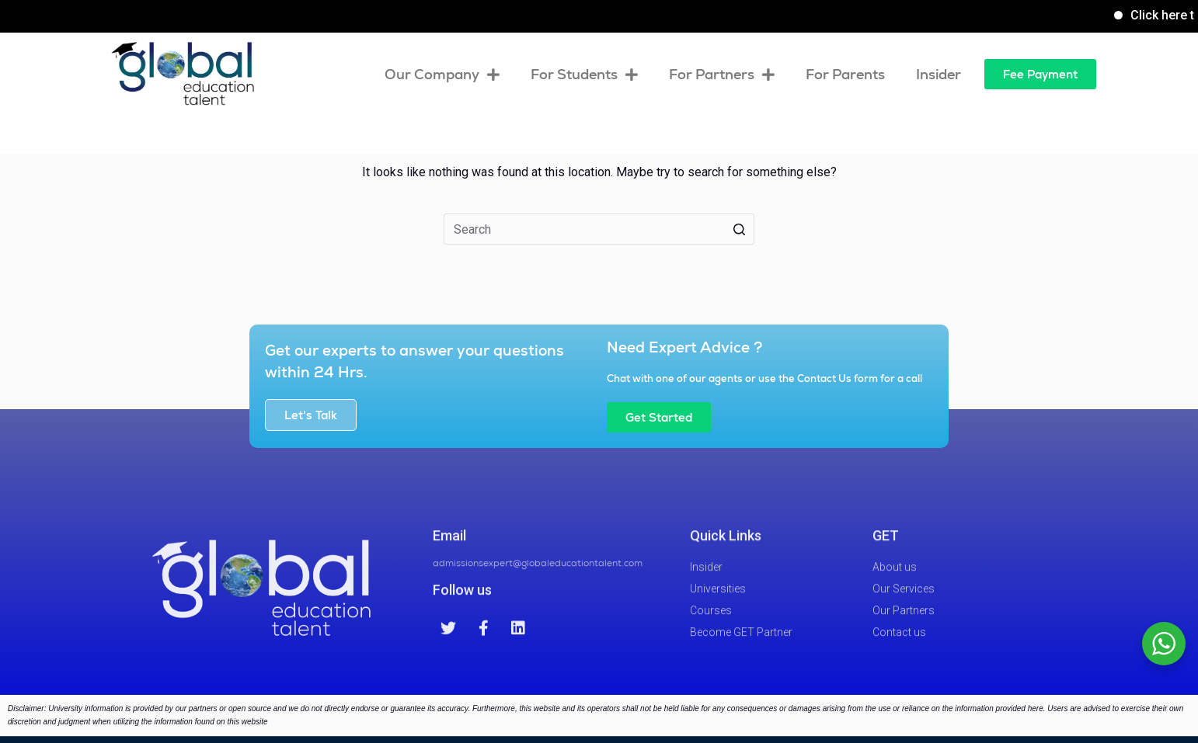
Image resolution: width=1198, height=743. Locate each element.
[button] (1040, 74)
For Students (584, 74)
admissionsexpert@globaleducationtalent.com (538, 576)
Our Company (442, 74)
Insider (938, 74)
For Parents (845, 74)
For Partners (722, 74)
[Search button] (738, 229)
